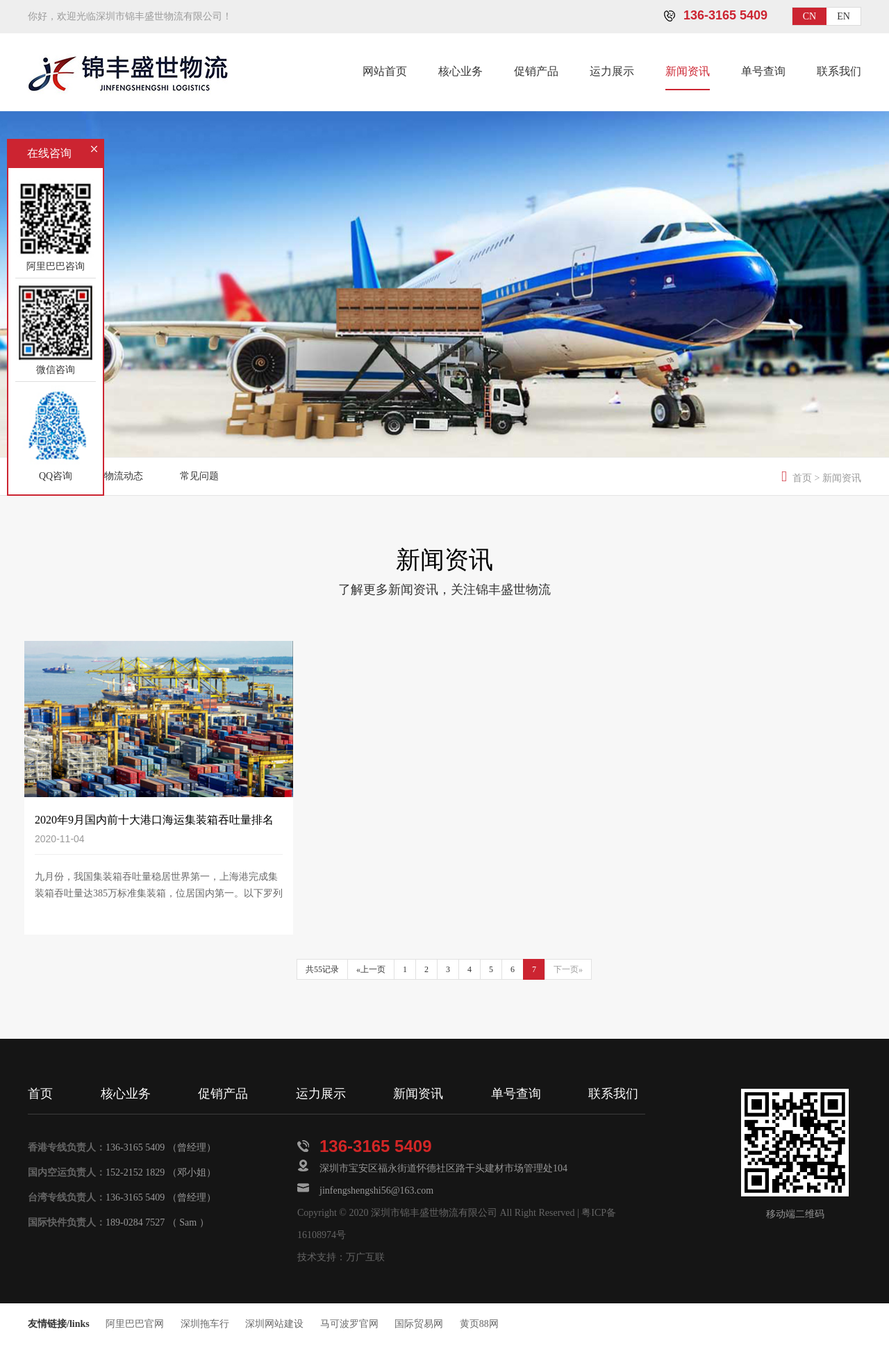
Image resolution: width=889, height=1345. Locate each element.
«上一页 (370, 969)
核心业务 (460, 71)
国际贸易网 (418, 1324)
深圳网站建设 (274, 1324)
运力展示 (612, 71)
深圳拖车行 (205, 1324)
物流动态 (123, 476)
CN (809, 16)
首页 (802, 478)
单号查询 (763, 71)
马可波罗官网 (349, 1324)
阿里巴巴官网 (135, 1324)
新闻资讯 (687, 71)
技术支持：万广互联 (341, 1257)
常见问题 (199, 476)
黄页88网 (479, 1324)
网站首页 (385, 71)
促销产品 (536, 71)
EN (843, 16)
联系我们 (839, 71)
